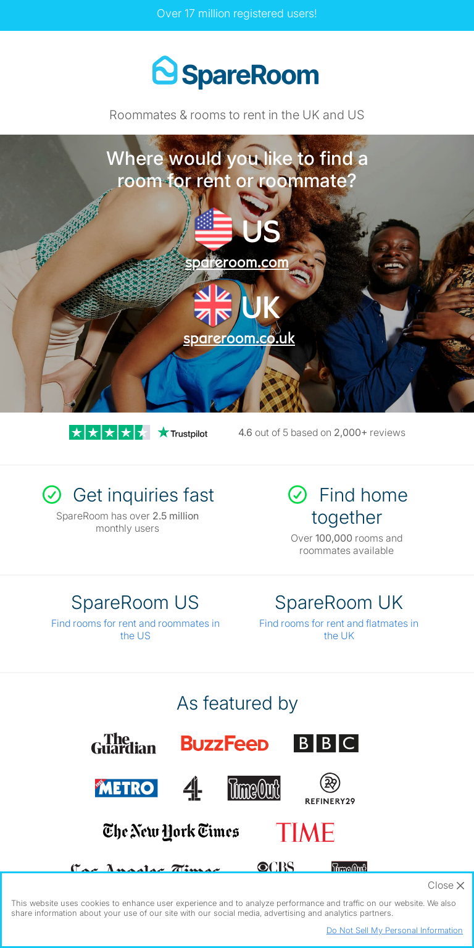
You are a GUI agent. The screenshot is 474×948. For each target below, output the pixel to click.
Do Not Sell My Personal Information (394, 930)
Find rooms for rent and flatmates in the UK (338, 629)
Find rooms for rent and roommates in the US (135, 629)
